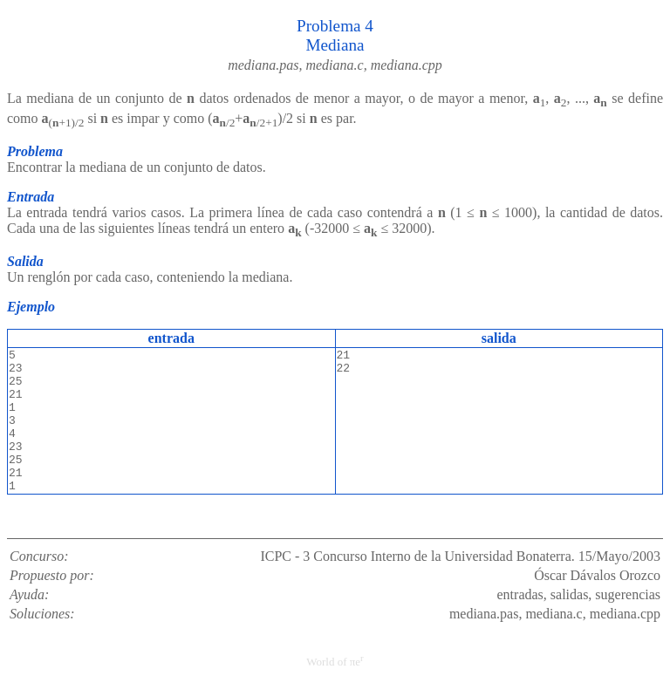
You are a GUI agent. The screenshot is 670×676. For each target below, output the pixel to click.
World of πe (334, 661)
